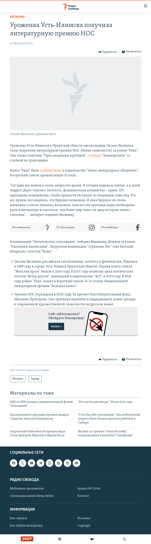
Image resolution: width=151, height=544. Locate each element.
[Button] (107, 52)
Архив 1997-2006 (88, 488)
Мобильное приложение (27, 488)
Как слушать (18, 518)
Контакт (83, 496)
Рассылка (83, 518)
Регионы (17, 17)
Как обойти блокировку (26, 525)
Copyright (83, 525)
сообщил (94, 156)
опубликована (51, 170)
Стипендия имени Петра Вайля (32, 496)
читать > (56, 326)
